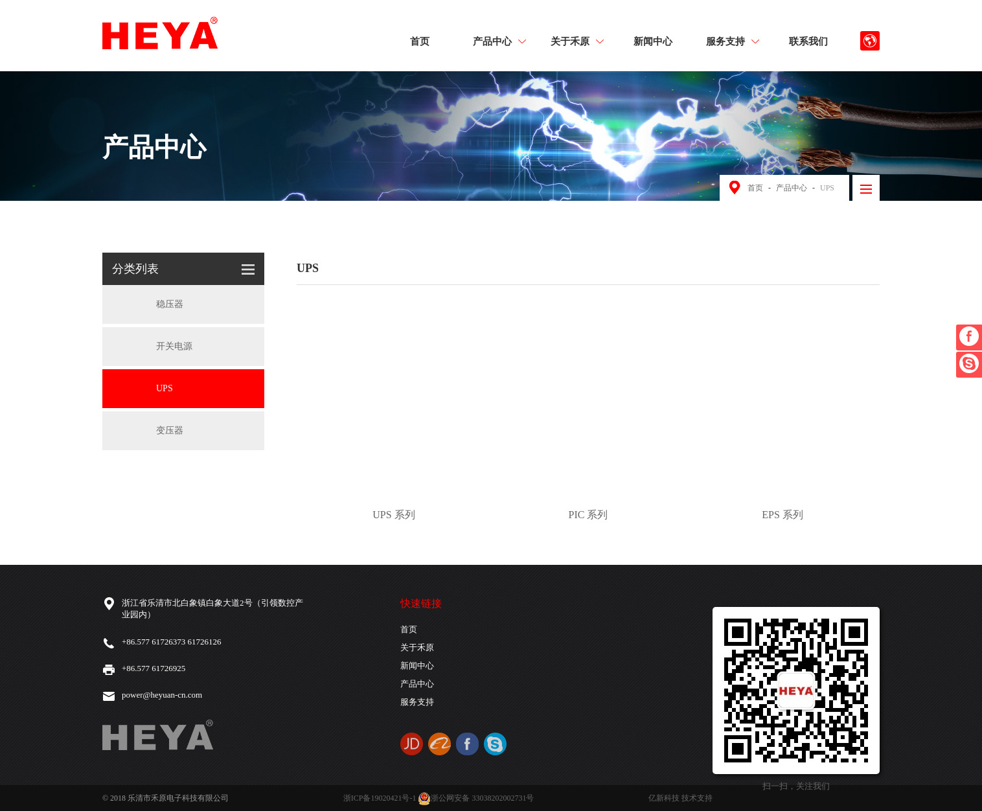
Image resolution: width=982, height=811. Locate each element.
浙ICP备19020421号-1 (380, 798)
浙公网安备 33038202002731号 (476, 798)
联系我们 (808, 41)
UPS (827, 187)
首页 (419, 41)
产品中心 (499, 41)
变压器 (147, 430)
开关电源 (152, 346)
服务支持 (732, 41)
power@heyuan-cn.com (162, 695)
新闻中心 (653, 41)
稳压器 (147, 304)
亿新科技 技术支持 (680, 798)
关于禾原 (577, 41)
